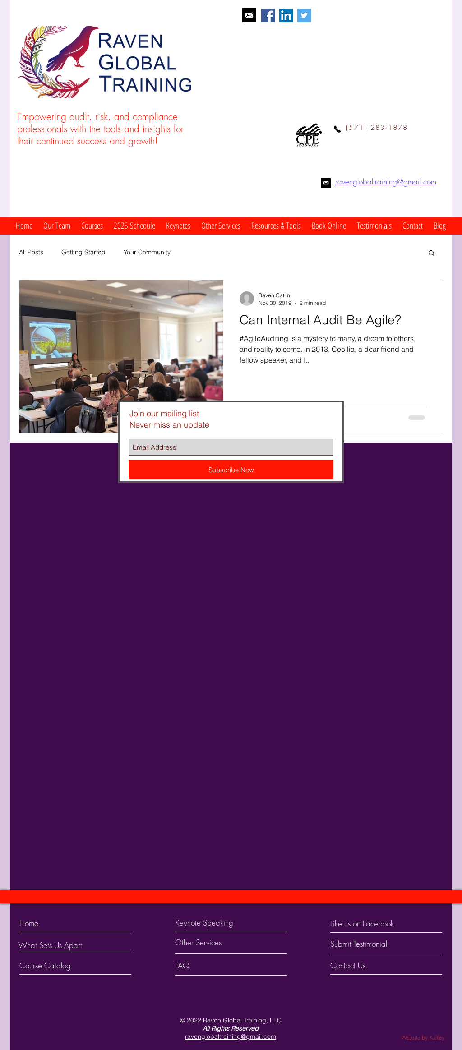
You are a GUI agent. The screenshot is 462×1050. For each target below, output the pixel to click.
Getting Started (83, 252)
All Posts (31, 252)
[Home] (58, 923)
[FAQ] (201, 965)
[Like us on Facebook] (370, 923)
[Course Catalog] (53, 965)
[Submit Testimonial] (368, 944)
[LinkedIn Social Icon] (286, 15)
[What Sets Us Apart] (62, 945)
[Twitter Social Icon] (304, 15)
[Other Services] (214, 942)
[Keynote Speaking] (219, 922)
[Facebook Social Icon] (268, 15)
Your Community (147, 252)
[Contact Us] (364, 965)
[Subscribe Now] (231, 469)
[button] (57, 226)
